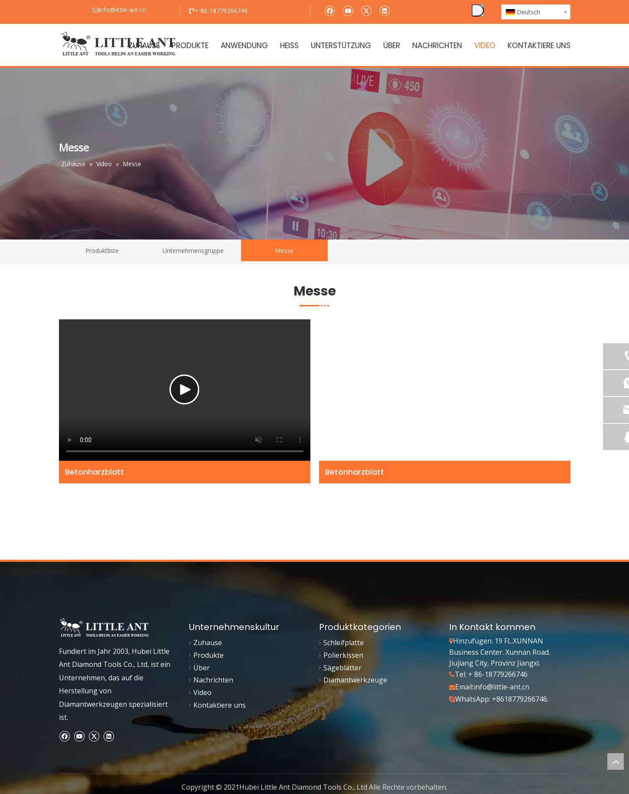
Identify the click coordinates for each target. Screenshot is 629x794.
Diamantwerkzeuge (355, 680)
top (615, 761)
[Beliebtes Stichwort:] (478, 10)
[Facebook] (329, 10)
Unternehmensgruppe (193, 250)
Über (201, 668)
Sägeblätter (342, 668)
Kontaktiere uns (219, 705)
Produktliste (102, 250)
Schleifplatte (343, 642)
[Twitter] (366, 10)
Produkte (208, 655)
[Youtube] (347, 10)
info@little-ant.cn (501, 687)
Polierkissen (343, 655)
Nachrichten (213, 680)
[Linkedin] (384, 10)
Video (202, 692)
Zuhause (207, 642)
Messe (284, 250)
